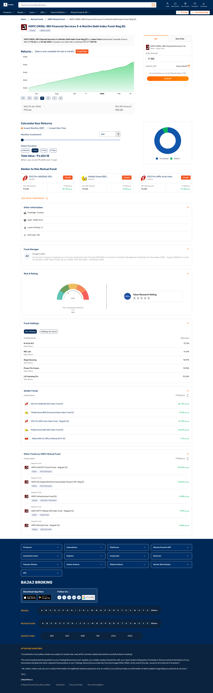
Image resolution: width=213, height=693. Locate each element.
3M (29, 98)
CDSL (113, 636)
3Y (48, 98)
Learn (31, 12)
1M (23, 98)
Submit (167, 78)
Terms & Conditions (95, 685)
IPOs (42, 12)
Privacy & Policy (76, 685)
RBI (97, 636)
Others (154, 610)
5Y (54, 98)
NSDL (130, 636)
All (61, 98)
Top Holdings (30, 331)
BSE (52, 636)
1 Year (35, 150)
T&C (184, 73)
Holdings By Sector (49, 331)
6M (36, 98)
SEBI (83, 636)
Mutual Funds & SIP (79, 12)
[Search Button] (153, 5)
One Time (180, 39)
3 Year (44, 150)
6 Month (25, 150)
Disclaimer (60, 685)
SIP (155, 39)
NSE (67, 636)
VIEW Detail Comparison (34, 198)
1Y (42, 98)
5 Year (53, 150)
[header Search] (85, 5)
